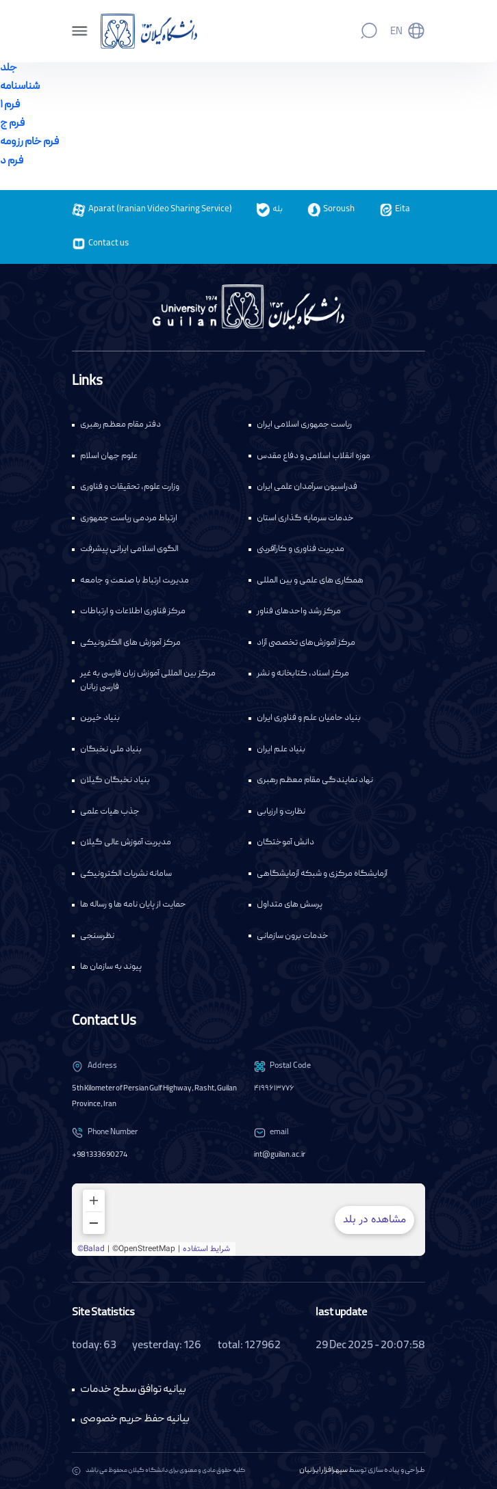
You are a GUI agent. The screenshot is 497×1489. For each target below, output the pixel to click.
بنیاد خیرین (100, 718)
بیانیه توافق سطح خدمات (133, 1389)
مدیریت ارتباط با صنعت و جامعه (134, 580)
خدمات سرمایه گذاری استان (305, 518)
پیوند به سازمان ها (111, 967)
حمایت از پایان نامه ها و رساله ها (133, 904)
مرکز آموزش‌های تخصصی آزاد (306, 642)
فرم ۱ (10, 105)
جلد (8, 68)
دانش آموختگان (285, 842)
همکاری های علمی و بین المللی (310, 580)
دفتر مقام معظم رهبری (120, 424)
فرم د (11, 161)
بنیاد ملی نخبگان (111, 749)
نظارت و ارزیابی (281, 811)
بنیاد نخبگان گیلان (115, 780)
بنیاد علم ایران (281, 749)
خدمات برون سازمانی (293, 936)
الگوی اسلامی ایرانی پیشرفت (129, 549)
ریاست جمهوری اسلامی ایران (304, 424)
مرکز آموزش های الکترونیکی (130, 642)
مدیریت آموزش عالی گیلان (125, 842)
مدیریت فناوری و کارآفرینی (300, 549)
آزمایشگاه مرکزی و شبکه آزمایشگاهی (322, 874)
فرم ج (12, 123)
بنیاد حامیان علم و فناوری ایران (309, 718)
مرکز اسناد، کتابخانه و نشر (303, 673)
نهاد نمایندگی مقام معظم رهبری (315, 780)
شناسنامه (20, 86)
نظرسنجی (97, 936)
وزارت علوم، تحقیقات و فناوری (129, 487)
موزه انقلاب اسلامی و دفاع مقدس (313, 456)
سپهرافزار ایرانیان (323, 1470)
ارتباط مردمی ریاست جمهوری (128, 518)
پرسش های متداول (289, 904)
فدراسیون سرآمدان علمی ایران (307, 487)
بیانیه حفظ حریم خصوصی (135, 1419)
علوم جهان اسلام (109, 456)
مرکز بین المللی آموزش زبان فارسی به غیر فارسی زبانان (148, 680)
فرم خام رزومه (29, 142)
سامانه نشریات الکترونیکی (126, 874)
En (396, 32)
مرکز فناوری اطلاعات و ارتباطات (133, 611)
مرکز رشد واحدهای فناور (299, 611)
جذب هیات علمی (110, 811)
